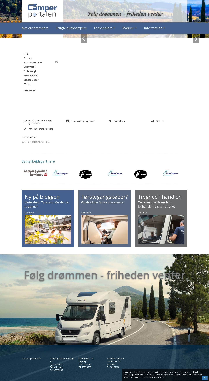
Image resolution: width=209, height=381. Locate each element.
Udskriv (159, 121)
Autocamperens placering (41, 128)
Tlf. (56, 370)
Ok (205, 378)
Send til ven (119, 121)
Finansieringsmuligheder (83, 121)
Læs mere (29, 212)
